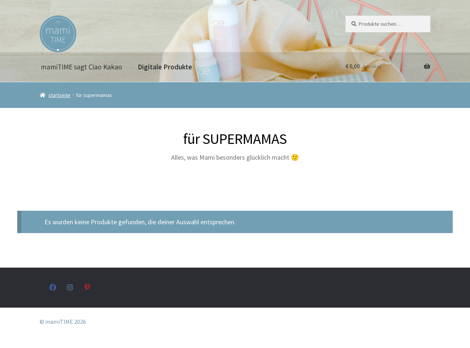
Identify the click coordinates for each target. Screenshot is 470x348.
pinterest (87, 287)
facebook (52, 287)
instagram (70, 287)
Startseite (59, 95)
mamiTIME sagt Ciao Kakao (81, 66)
